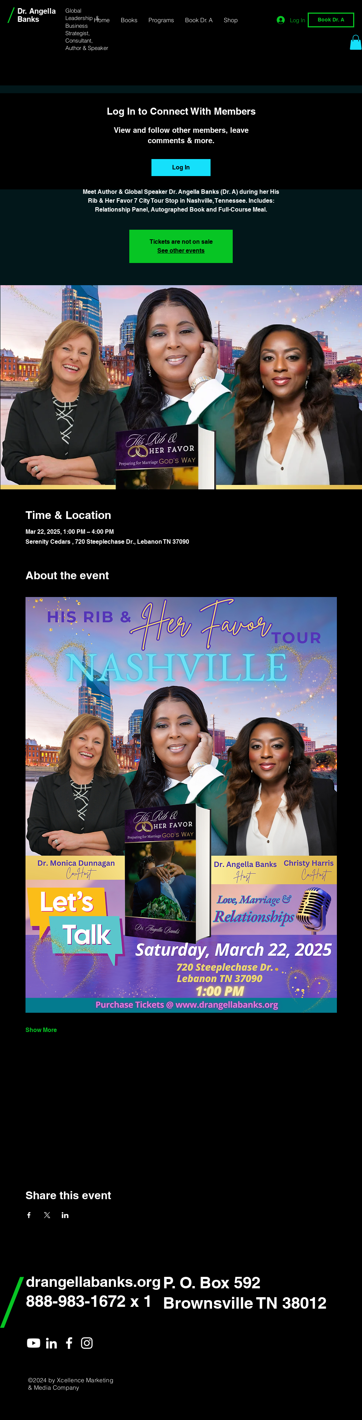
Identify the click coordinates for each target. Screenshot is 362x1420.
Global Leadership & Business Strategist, (82, 22)
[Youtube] (33, 1343)
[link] (355, 42)
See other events (181, 250)
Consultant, (79, 40)
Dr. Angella (36, 11)
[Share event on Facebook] (29, 1215)
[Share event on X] (47, 1215)
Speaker (98, 47)
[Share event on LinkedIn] (65, 1215)
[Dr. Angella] (51, 1343)
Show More (41, 1029)
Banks (28, 19)
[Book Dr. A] (331, 20)
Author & (76, 47)
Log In (181, 167)
